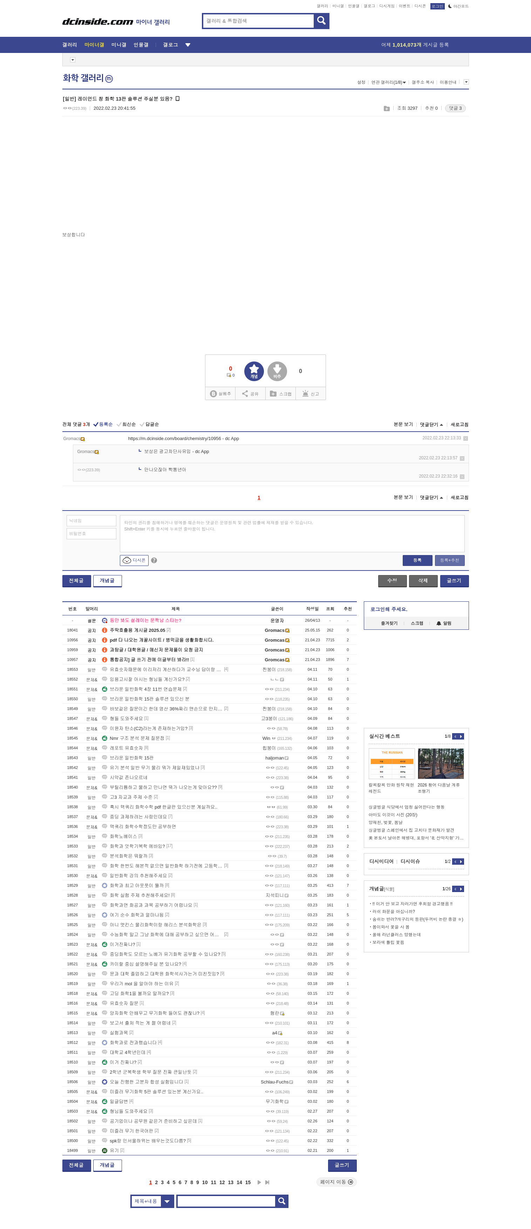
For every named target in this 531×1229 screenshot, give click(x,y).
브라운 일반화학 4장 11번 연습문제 (142, 689)
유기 (110, 1150)
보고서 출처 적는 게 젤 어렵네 (136, 1023)
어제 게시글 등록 (415, 45)
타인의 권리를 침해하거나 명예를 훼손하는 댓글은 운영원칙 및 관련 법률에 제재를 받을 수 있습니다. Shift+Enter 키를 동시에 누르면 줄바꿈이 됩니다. (218, 526)
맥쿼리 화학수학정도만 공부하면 (139, 826)
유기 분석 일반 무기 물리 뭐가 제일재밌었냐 (150, 767)
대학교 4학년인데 (123, 1052)
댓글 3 (455, 108)
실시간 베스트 (384, 736)
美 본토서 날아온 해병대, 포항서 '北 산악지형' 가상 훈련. (416, 838)
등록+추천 (449, 560)
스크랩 (386, 109)
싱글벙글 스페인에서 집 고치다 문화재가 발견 (412, 830)
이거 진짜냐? (119, 1062)
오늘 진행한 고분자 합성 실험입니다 (142, 1082)
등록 (417, 560)
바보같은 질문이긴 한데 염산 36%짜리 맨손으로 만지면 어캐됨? (162, 708)
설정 (361, 82)
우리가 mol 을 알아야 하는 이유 (137, 983)
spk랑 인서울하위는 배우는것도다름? (144, 1140)
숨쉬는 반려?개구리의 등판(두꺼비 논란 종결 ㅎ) (418, 919)
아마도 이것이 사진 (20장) (393, 814)
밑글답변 (115, 1101)
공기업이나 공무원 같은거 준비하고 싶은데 (149, 1121)
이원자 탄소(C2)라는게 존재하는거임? (145, 728)
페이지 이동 (336, 1182)
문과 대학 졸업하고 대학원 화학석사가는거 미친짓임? (160, 974)
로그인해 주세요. (389, 609)
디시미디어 (381, 861)
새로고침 (460, 424)
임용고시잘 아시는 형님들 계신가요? (143, 679)
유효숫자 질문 (120, 1003)
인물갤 (354, 6)
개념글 (107, 580)
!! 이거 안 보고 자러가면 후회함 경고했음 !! (413, 904)
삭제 (465, 438)
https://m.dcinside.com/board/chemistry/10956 (174, 438)
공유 (250, 393)
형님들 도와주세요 (125, 1111)
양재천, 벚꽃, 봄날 (386, 822)
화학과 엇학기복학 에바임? (133, 846)
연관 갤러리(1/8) (388, 82)
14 (239, 1182)
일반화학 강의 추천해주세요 (134, 875)
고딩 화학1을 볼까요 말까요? (135, 993)
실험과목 (115, 1032)
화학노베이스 (119, 836)
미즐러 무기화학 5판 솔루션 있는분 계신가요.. (152, 1091)
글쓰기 (454, 580)
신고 (310, 393)
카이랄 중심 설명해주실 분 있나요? (141, 964)
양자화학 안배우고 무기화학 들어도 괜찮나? (150, 1013)
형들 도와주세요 (122, 718)
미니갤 (338, 6)
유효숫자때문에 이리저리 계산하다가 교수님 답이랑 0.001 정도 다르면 (162, 669)
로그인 (437, 6)
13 (231, 1182)
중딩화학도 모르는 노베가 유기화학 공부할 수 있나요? (161, 954)
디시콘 (420, 6)
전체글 (76, 580)
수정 (392, 580)
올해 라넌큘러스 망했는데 (397, 934)
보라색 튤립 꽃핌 (388, 942)
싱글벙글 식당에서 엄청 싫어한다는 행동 (407, 807)
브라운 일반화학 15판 (128, 758)
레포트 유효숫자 (122, 748)
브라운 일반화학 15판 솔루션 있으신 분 (146, 699)
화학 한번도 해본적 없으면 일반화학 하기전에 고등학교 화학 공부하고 (162, 866)
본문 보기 (403, 424)
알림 (443, 623)
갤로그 (369, 6)
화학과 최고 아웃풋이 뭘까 (133, 885)
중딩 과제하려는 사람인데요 (134, 816)
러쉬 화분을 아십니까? (394, 911)
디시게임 (387, 6)
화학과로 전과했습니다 (129, 1042)
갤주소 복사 (423, 82)
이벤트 (404, 6)
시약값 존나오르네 (125, 777)
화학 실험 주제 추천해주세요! (135, 895)
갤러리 (322, 6)
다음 (259, 1182)
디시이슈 (410, 861)
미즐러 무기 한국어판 (127, 1131)
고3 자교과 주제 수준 (127, 797)
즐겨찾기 (389, 623)
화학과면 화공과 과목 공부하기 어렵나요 (147, 905)
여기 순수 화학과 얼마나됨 (133, 915)
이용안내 (448, 82)
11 (213, 1182)
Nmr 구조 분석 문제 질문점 (133, 738)
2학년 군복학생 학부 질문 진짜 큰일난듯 (146, 1072)
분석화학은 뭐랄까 (125, 856)
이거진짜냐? (118, 944)
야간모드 (458, 6)
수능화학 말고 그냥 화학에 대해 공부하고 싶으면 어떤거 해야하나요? (162, 934)
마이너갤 (94, 45)
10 (205, 1182)
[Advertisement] (121, 176)
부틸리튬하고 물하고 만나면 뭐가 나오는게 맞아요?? (159, 787)
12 (222, 1182)
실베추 (220, 394)
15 (248, 1182)
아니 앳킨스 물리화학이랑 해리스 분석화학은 (151, 924)
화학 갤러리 (88, 78)
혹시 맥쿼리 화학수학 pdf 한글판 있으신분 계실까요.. (159, 807)
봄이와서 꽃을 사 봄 (391, 927)
